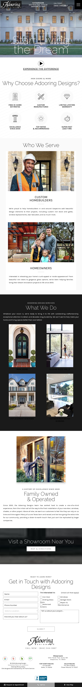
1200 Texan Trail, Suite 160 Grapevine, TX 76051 (38, 4)
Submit (41, 629)
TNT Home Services (28, 668)
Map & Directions (41, 549)
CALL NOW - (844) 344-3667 (41, 648)
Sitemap (13, 667)
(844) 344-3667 (61, 4)
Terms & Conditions (22, 665)
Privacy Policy (21, 667)
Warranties (11, 665)
